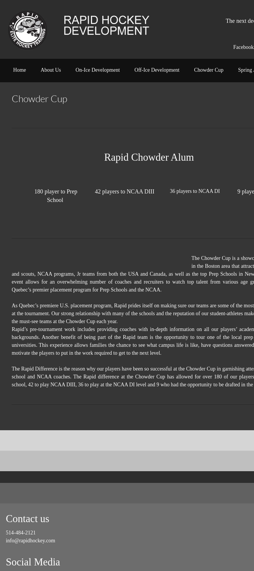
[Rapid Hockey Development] (28, 30)
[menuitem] (19, 72)
